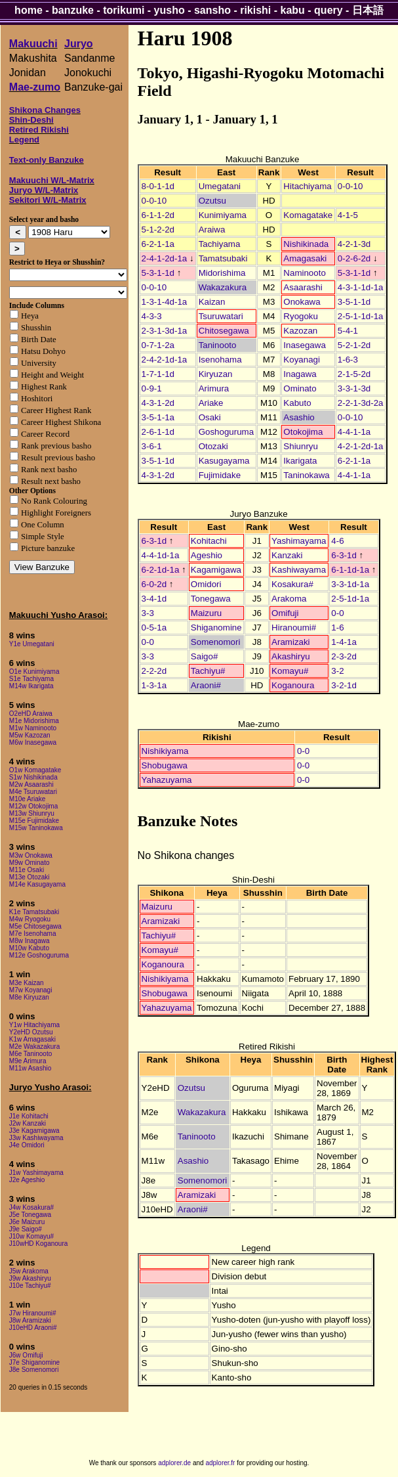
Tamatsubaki (223, 258)
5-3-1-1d (158, 273)
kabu (293, 10)
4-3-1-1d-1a (361, 287)
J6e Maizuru (27, 1221)
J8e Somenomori (34, 1369)
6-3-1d (154, 541)
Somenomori (216, 642)
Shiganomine (216, 627)
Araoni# (206, 685)
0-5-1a (154, 627)
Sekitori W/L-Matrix (48, 200)
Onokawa (301, 302)
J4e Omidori (27, 1145)
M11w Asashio (30, 1068)
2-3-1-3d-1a (165, 331)
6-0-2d (154, 584)
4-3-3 (152, 316)
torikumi (123, 10)
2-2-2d (154, 671)
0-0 (337, 613)
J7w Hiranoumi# (32, 1313)
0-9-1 (152, 388)
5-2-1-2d (354, 345)
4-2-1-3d (354, 244)
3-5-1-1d (354, 302)
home (28, 10)
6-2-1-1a (158, 244)
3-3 (148, 613)
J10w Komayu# (31, 1236)
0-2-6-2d (354, 258)
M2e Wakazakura (34, 1046)
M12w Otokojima (33, 806)
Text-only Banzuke (46, 160)
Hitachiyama (307, 186)
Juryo (78, 43)
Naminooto (304, 273)
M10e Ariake (27, 799)
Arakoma (288, 599)
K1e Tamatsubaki (34, 911)
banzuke (73, 10)
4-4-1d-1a (161, 555)
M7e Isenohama (32, 933)
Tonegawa (211, 599)
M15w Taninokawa (36, 827)
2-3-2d (344, 656)
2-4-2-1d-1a (165, 359)
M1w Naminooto (32, 728)
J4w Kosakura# (31, 1207)
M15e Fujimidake (34, 820)
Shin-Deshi (31, 120)
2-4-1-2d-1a (165, 258)
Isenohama (220, 359)
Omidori (206, 584)
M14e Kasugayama (37, 884)
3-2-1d (344, 685)
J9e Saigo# (25, 1229)
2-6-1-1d (158, 432)
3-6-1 (152, 446)
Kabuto (297, 403)
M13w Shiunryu (31, 813)
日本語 (368, 10)
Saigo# (204, 656)
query (328, 10)
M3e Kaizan (26, 982)
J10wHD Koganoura (38, 1243)
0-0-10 (350, 186)
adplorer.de (174, 1462)
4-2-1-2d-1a (361, 446)
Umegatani (220, 186)
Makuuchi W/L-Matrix (51, 180)
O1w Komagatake (35, 770)
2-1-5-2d (354, 374)
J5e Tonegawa (30, 1214)
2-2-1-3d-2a (361, 403)
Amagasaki (305, 258)
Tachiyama (220, 244)
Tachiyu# (208, 671)
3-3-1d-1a (350, 584)
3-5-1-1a (158, 417)
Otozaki (213, 446)
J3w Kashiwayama (36, 1137)
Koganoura (292, 685)
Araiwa (212, 229)
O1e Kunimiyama (34, 671)
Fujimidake (220, 475)
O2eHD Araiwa (30, 713)
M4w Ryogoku (29, 919)
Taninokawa (306, 475)
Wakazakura (223, 287)
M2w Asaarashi (31, 784)
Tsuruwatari (221, 316)
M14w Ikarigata (31, 686)
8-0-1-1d (158, 186)
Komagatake (307, 215)
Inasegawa (304, 345)
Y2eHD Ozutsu (31, 1032)
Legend (24, 139)
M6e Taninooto (30, 1053)
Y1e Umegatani (31, 644)
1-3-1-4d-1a (165, 302)
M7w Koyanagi (30, 990)
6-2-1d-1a (161, 570)
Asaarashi (302, 287)
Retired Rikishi (39, 130)
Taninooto (218, 345)
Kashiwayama (298, 570)
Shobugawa (165, 765)
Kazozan (300, 331)
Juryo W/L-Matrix (43, 190)
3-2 (337, 671)
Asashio (298, 417)
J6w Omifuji (26, 1355)
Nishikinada (305, 244)
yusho (169, 10)
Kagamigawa (216, 570)
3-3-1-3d (354, 388)
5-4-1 (348, 331)
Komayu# (289, 671)
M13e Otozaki (29, 877)
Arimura (214, 388)
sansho (212, 10)
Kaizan (212, 302)
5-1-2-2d (158, 229)
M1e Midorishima (34, 720)
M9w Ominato (29, 862)
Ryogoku (300, 316)
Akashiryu (290, 656)
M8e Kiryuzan (29, 997)
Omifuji (284, 613)
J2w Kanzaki (27, 1123)
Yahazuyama (167, 780)
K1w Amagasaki (32, 1039)
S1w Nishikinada (33, 777)
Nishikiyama (165, 751)
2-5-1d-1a (350, 599)
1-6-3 (348, 359)
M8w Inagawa (29, 940)
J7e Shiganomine (34, 1362)
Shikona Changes (45, 110)
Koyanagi (301, 359)
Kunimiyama (223, 215)
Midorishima (222, 273)
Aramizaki (290, 642)
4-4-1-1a (354, 432)
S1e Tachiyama (31, 678)
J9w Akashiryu (30, 1278)
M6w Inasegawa (32, 742)
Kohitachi (209, 541)
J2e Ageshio (27, 1179)
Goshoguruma (226, 432)
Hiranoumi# (293, 627)
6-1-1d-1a (350, 570)
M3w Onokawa (30, 855)
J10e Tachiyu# (30, 1285)
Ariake (211, 403)
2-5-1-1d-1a (361, 316)
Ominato (299, 388)
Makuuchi (33, 43)
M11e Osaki (26, 869)
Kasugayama (224, 461)
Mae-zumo (34, 87)
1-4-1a (344, 642)
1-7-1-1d (158, 374)
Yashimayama (298, 541)
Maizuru (206, 613)
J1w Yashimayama (36, 1172)
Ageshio (206, 555)
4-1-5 (348, 215)
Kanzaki (286, 555)
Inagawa (299, 374)
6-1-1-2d (158, 215)
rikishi (255, 10)
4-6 (337, 541)
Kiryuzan (216, 374)
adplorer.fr (220, 1462)
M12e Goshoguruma (39, 955)
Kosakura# (292, 584)
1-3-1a (154, 685)
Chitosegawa (224, 331)
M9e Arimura (28, 1061)
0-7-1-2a (158, 345)
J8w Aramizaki (30, 1320)
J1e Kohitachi (29, 1116)
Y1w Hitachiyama (34, 1024)
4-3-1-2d (158, 403)
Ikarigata (300, 461)
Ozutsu (212, 201)
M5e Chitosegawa (35, 926)
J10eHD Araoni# (33, 1327)
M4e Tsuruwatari (33, 791)
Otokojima (303, 432)
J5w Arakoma (29, 1271)
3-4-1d (154, 599)
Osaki (210, 417)
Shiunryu (300, 446)
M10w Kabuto (29, 948)
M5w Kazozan (29, 735)
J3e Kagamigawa (34, 1130)
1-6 (337, 627)
